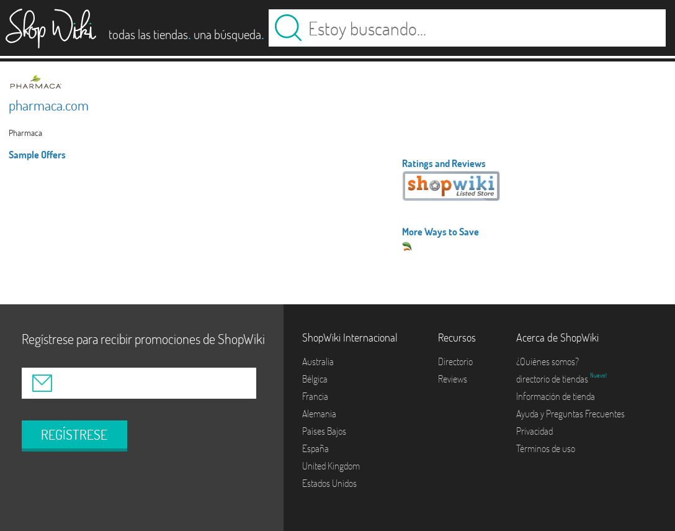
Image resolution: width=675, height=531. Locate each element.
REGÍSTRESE (74, 434)
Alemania (319, 413)
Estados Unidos (329, 483)
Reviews (452, 379)
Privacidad (534, 431)
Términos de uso (545, 448)
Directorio (455, 361)
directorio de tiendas (553, 379)
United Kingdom (331, 466)
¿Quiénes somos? (547, 361)
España (315, 448)
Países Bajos (324, 431)
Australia (318, 361)
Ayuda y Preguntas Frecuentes (570, 413)
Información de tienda (555, 396)
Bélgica (315, 379)
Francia (315, 396)
